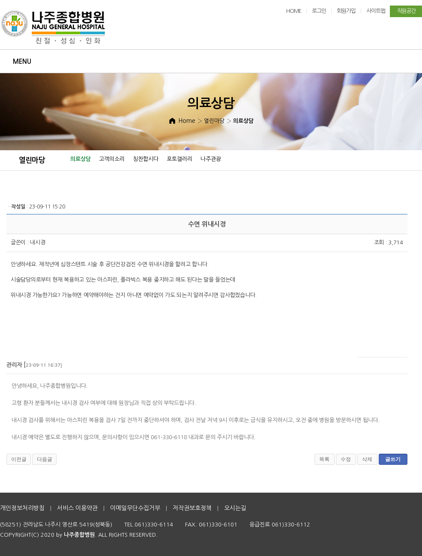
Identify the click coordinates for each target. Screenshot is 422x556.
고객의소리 (112, 159)
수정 (346, 459)
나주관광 (211, 159)
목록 (324, 459)
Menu (22, 61)
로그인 (319, 11)
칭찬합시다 (146, 159)
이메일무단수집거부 (135, 508)
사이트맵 (375, 11)
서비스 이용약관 (77, 508)
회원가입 (346, 11)
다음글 (44, 459)
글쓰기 (393, 459)
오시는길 (235, 508)
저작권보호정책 (192, 508)
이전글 (19, 459)
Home (186, 121)
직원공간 (406, 11)
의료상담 (80, 159)
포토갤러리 (179, 159)
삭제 (367, 459)
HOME (293, 11)
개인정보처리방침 (22, 508)
